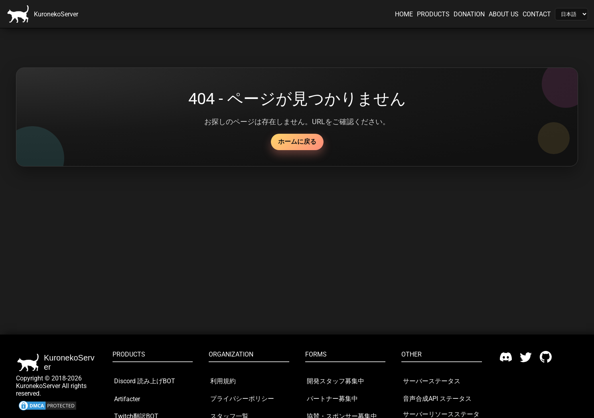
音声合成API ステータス (437, 398)
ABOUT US (504, 14)
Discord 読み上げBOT (144, 381)
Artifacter (127, 399)
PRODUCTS (433, 14)
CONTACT (537, 14)
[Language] (571, 14)
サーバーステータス (431, 381)
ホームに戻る (297, 141)
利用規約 (223, 381)
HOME (404, 14)
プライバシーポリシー (242, 398)
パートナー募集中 (332, 398)
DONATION (469, 14)
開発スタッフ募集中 (335, 381)
